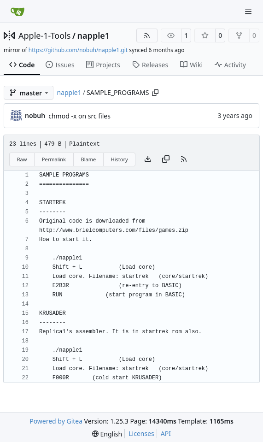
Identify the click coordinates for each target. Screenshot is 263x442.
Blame (88, 159)
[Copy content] (165, 159)
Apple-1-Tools (44, 35)
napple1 (93, 35)
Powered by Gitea (55, 421)
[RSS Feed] (147, 35)
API (166, 433)
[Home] (17, 11)
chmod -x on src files (79, 116)
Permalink (54, 159)
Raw (22, 159)
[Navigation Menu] (249, 11)
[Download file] (147, 159)
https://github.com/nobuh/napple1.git (78, 50)
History (119, 159)
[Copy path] (155, 92)
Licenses (141, 433)
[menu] (107, 434)
